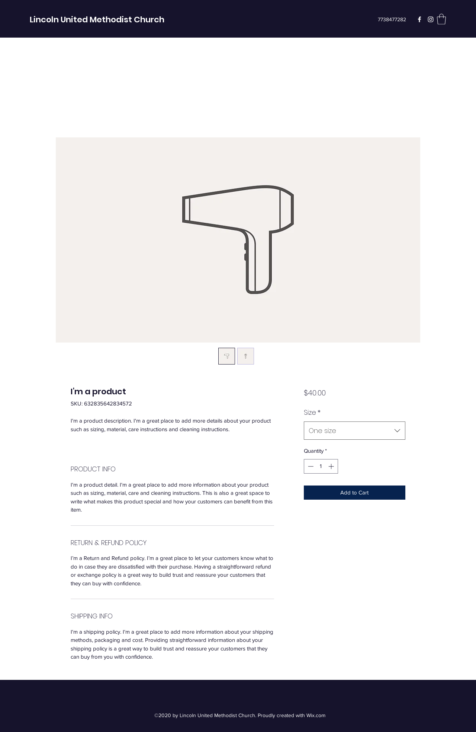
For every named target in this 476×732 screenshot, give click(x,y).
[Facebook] (419, 19)
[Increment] (332, 466)
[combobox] (354, 430)
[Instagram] (430, 19)
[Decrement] (310, 466)
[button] (441, 19)
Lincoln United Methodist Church (97, 19)
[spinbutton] (321, 466)
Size (312, 412)
